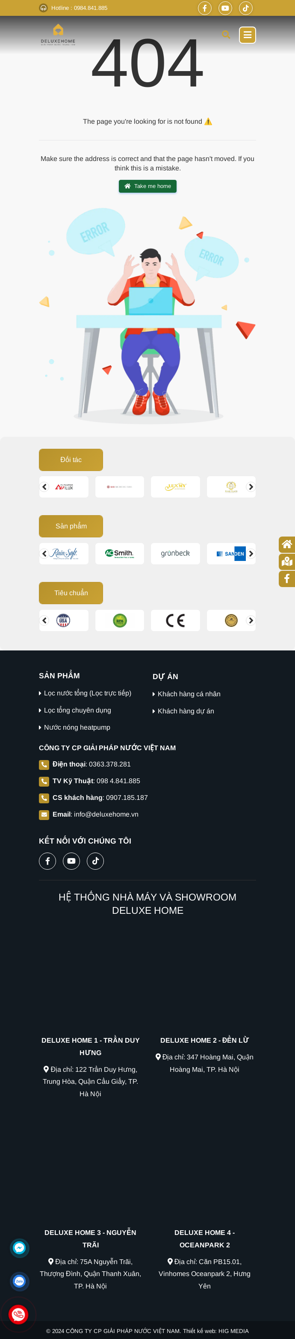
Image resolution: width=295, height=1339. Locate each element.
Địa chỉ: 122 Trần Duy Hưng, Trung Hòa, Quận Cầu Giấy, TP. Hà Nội (90, 1082)
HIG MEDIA (233, 1331)
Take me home (147, 186)
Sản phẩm (71, 526)
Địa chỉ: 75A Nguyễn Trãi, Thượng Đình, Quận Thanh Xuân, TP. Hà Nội (91, 1274)
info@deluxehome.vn (106, 814)
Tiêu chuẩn (71, 592)
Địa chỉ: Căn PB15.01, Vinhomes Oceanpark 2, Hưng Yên (205, 1274)
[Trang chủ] (287, 544)
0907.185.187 (127, 797)
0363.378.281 (110, 764)
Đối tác (71, 459)
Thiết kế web (199, 1331)
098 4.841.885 (118, 780)
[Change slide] (44, 487)
